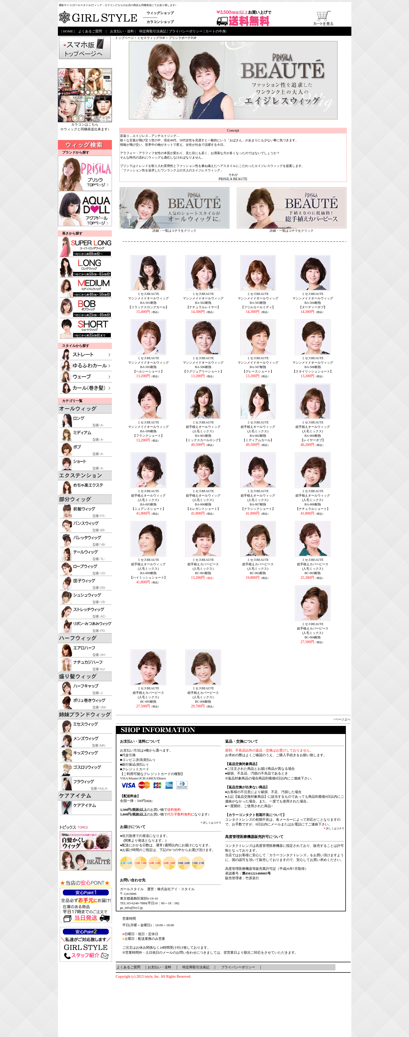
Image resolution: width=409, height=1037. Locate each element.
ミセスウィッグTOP (151, 38)
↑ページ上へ (342, 719)
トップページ (124, 38)
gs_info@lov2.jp (131, 908)
